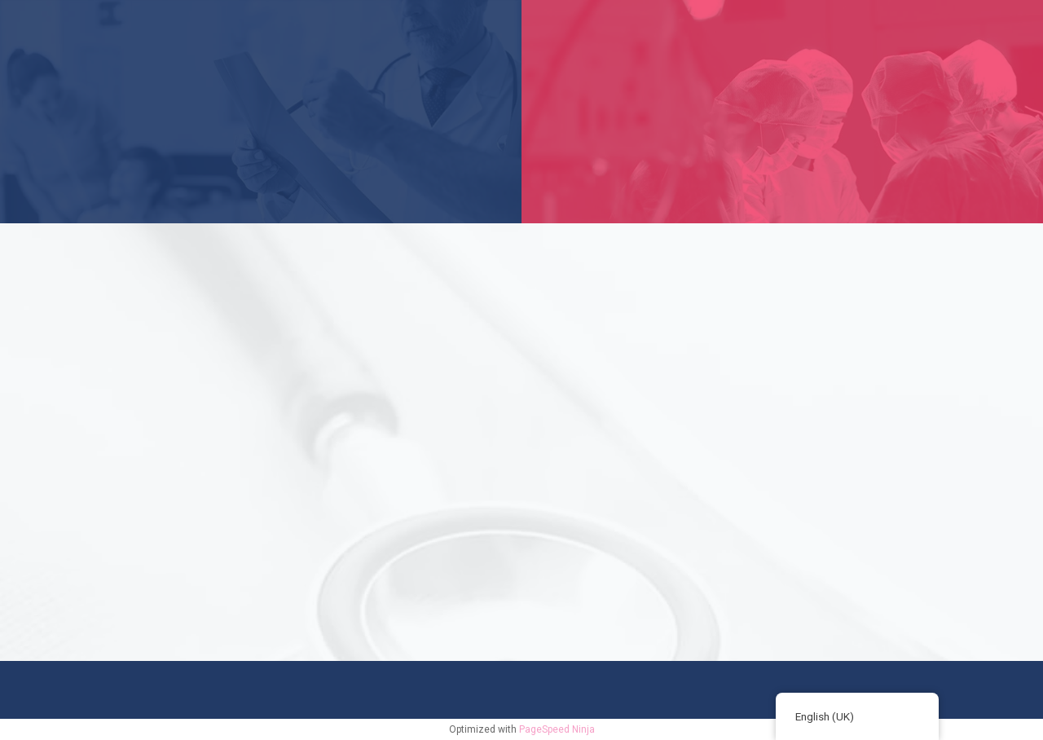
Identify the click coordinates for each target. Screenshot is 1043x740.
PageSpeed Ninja (557, 729)
